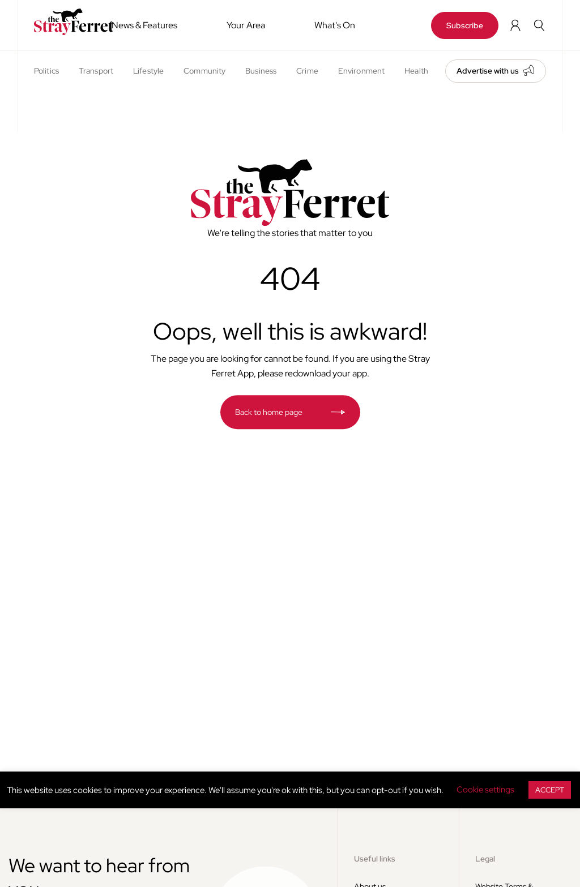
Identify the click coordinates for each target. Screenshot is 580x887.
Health (416, 71)
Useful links (374, 859)
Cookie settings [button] (485, 789)
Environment (361, 71)
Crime (307, 71)
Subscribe (464, 25)
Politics (46, 71)
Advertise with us (488, 71)
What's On (334, 25)
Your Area (246, 25)
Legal (485, 859)
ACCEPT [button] (549, 790)
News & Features (144, 25)
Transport (96, 71)
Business (260, 71)
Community (204, 71)
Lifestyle (148, 71)
